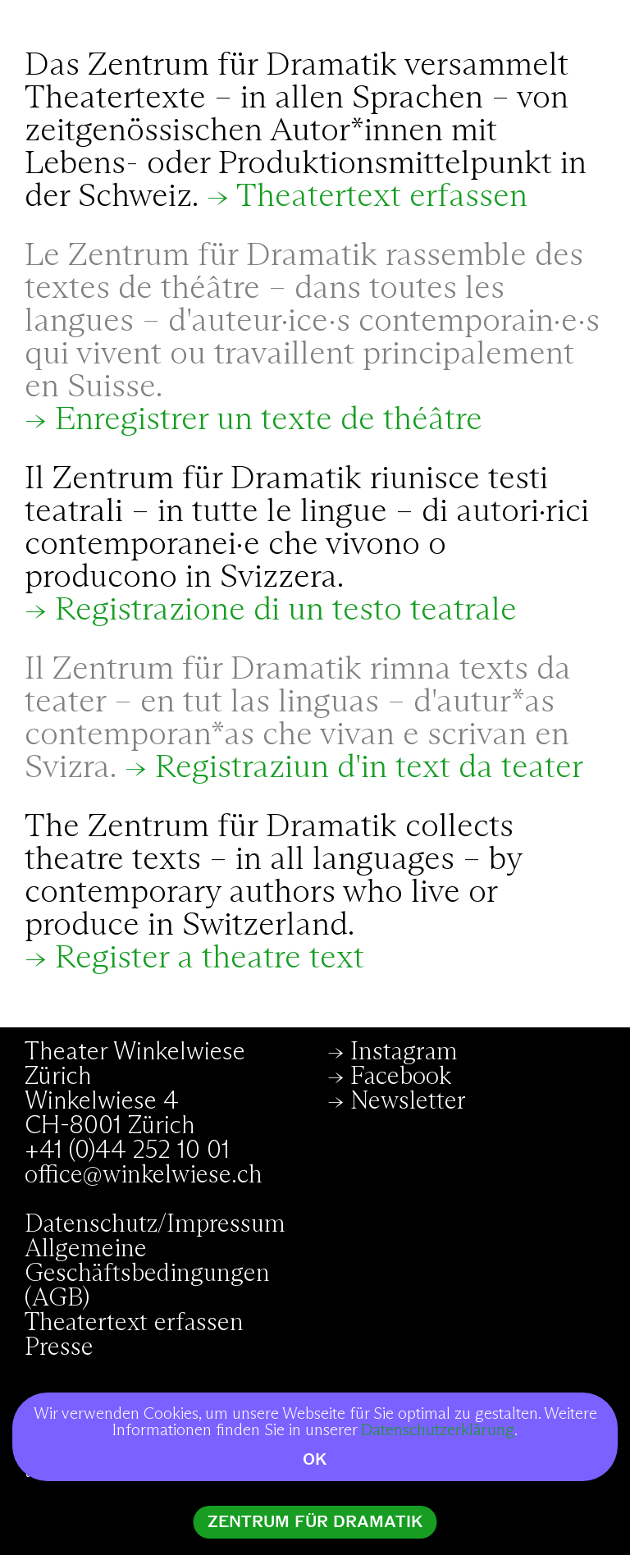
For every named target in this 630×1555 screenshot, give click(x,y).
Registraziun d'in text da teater (369, 768)
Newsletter (408, 1101)
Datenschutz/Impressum (155, 1224)
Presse (59, 1347)
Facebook (400, 1076)
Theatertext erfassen (381, 197)
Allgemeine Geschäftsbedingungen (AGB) (147, 1273)
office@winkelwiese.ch (143, 1175)
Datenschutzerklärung (437, 1430)
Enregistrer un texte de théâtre (268, 420)
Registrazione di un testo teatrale (286, 610)
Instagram (404, 1052)
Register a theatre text (209, 958)
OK (315, 1459)
